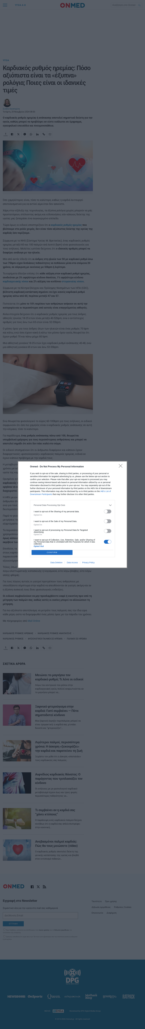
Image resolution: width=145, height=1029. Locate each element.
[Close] (121, 466)
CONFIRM (52, 552)
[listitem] (72, 505)
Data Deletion (56, 562)
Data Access (72, 562)
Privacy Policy (88, 562)
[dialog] (72, 514)
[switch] (107, 511)
